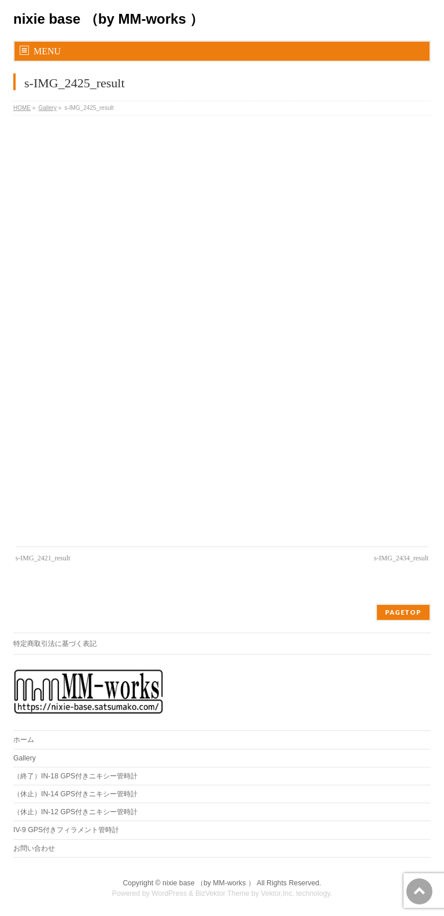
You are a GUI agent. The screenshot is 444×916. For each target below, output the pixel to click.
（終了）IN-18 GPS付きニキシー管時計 (75, 776)
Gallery (24, 758)
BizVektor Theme (222, 893)
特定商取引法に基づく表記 (55, 644)
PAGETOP (403, 612)
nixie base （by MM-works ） (108, 19)
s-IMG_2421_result (43, 558)
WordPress (169, 893)
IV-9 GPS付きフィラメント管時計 (66, 830)
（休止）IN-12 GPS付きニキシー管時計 (75, 812)
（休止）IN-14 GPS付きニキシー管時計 (75, 794)
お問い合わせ (34, 848)
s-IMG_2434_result (401, 558)
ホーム (23, 740)
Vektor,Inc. (277, 893)
